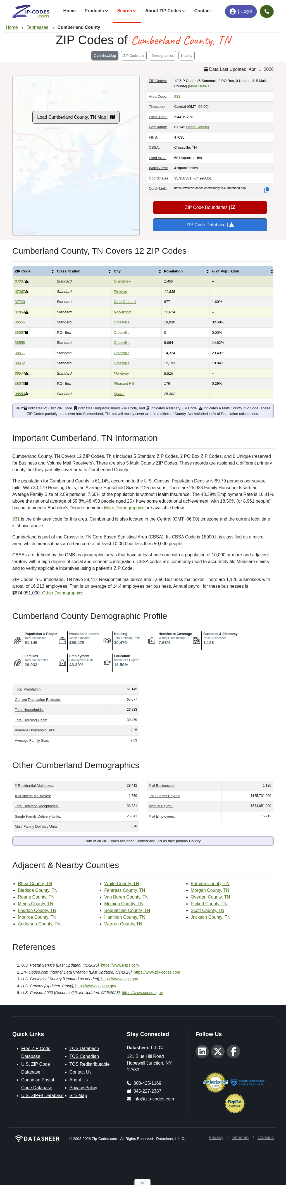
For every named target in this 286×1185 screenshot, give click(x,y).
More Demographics (124, 507)
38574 (20, 373)
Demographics (162, 56)
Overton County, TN (210, 897)
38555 (20, 322)
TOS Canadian (84, 1056)
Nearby (186, 56)
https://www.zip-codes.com (157, 972)
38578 (20, 383)
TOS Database (84, 1048)
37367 (20, 292)
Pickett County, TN (209, 903)
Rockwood (122, 312)
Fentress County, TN (124, 890)
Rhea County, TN (35, 883)
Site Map (78, 1095)
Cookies (266, 1137)
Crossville (121, 322)
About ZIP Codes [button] (163, 10)
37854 (20, 312)
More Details (199, 86)
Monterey (121, 373)
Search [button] (124, 10)
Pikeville (120, 292)
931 (177, 96)
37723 (20, 302)
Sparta (119, 394)
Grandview (122, 281)
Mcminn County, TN (123, 903)
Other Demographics (63, 593)
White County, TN (121, 883)
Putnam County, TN (210, 883)
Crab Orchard (125, 302)
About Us (79, 1079)
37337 (20, 281)
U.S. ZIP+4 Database (42, 1095)
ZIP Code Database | (209, 224)
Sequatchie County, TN (127, 910)
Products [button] (94, 10)
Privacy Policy (83, 1087)
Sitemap (240, 1137)
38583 (20, 394)
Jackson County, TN (211, 917)
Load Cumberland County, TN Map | (76, 117)
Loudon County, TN (37, 910)
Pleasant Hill (124, 383)
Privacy (216, 1137)
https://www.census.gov (95, 986)
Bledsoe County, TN (38, 890)
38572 (20, 363)
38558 (20, 342)
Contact (202, 10)
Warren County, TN (123, 924)
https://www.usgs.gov (119, 979)
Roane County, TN (36, 897)
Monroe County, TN (37, 917)
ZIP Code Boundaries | (210, 207)
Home (69, 10)
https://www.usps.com (120, 965)
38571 (20, 353)
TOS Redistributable (90, 1064)
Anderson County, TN (39, 924)
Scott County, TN (207, 910)
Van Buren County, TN (126, 897)
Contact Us (81, 1072)
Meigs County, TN (35, 903)
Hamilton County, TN (124, 917)
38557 (20, 332)
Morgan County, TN (210, 890)
